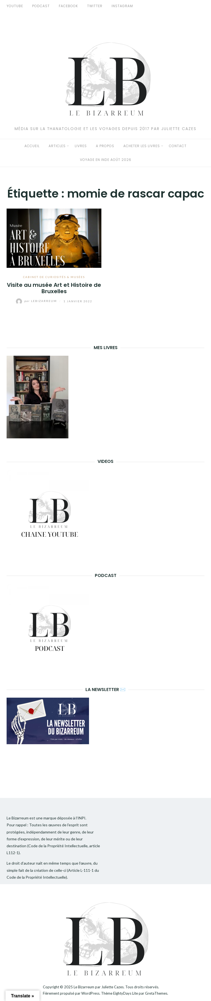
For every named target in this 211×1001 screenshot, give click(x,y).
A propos (105, 146)
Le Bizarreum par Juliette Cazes (99, 987)
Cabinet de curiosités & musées (54, 277)
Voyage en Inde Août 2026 (105, 159)
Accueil (32, 146)
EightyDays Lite (125, 993)
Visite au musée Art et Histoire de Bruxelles (54, 288)
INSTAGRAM (122, 6)
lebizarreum (37, 301)
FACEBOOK (68, 6)
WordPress (90, 993)
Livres (81, 146)
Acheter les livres (141, 146)
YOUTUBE (15, 6)
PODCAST (41, 6)
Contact (178, 146)
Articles (57, 146)
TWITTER (94, 6)
